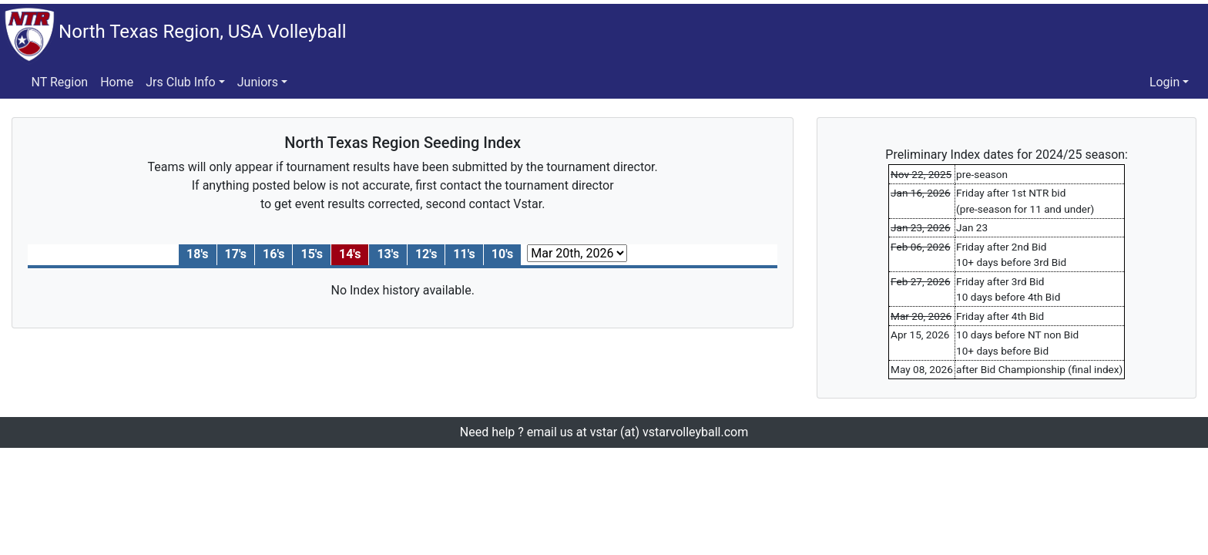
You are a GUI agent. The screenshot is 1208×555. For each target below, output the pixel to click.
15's (311, 254)
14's (350, 254)
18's (197, 254)
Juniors (257, 82)
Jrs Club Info (180, 82)
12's (426, 254)
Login (1164, 82)
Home (116, 82)
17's (236, 254)
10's (502, 254)
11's (464, 254)
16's (273, 254)
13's (387, 254)
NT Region (60, 82)
